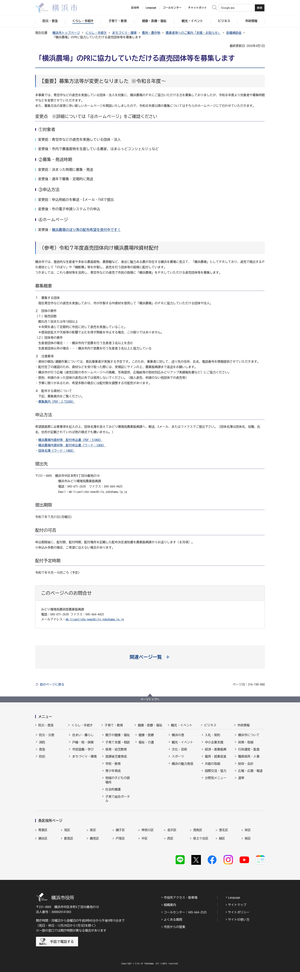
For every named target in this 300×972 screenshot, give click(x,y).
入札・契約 (212, 734)
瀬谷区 (42, 838)
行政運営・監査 (248, 749)
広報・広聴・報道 (250, 770)
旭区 (67, 829)
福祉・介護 (146, 742)
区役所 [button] (135, 7)
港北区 (223, 829)
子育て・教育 (114, 725)
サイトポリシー (238, 912)
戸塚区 (120, 838)
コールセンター (172, 7)
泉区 (93, 829)
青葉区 (42, 829)
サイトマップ (237, 904)
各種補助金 (233, 32)
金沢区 (171, 829)
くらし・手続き (96, 32)
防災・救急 (46, 725)
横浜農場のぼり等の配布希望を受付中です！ (86, 229)
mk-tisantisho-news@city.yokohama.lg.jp (95, 619)
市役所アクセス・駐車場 (180, 897)
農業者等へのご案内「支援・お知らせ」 (193, 32)
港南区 (197, 829)
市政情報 (243, 725)
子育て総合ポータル (117, 798)
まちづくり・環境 (124, 32)
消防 (42, 742)
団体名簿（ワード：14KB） (56, 450)
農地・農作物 (151, 32)
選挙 (241, 777)
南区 (248, 838)
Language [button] (151, 7)
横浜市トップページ (66, 32)
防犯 (42, 756)
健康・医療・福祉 (150, 725)
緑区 (222, 838)
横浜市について (248, 734)
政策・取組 (245, 742)
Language (234, 897)
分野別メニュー (215, 777)
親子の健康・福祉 (117, 734)
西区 (170, 838)
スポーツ (178, 756)
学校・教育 (113, 763)
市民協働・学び (83, 749)
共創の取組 (212, 763)
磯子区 (120, 829)
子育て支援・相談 (117, 742)
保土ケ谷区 (200, 838)
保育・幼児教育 (116, 749)
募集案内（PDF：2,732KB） (56, 401)
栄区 (248, 829)
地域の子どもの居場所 (117, 780)
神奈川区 (148, 829)
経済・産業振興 (215, 749)
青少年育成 (113, 770)
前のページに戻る (52, 684)
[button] (150, 657)
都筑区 (68, 838)
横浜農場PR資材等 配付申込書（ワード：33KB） (72, 445)
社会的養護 (113, 789)
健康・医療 (146, 734)
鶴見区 (94, 838)
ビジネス (210, 725)
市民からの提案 (174, 926)
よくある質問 (173, 919)
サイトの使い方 (238, 919)
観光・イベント (181, 725)
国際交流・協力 (215, 770)
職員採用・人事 (248, 756)
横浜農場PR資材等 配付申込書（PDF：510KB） (70, 439)
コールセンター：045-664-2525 (185, 912)
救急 (42, 749)
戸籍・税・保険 (83, 742)
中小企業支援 (214, 742)
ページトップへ (150, 699)
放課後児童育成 (116, 756)
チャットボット (197, 7)
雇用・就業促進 (215, 756)
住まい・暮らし (83, 734)
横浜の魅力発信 (182, 763)
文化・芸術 (179, 749)
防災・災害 (46, 734)
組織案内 (170, 904)
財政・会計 (245, 763)
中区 (145, 838)
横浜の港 (178, 734)
